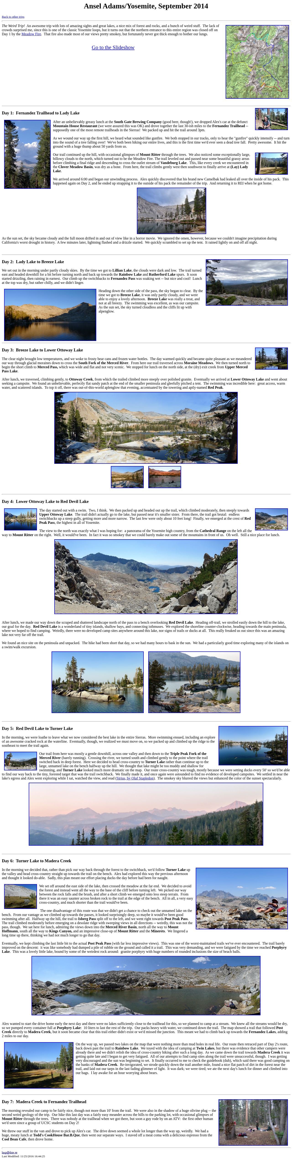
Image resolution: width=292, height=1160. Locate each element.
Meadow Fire (31, 34)
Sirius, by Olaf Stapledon (135, 778)
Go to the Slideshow (113, 47)
